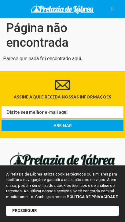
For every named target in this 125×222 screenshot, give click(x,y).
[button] (113, 9)
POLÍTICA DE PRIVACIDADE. (93, 196)
